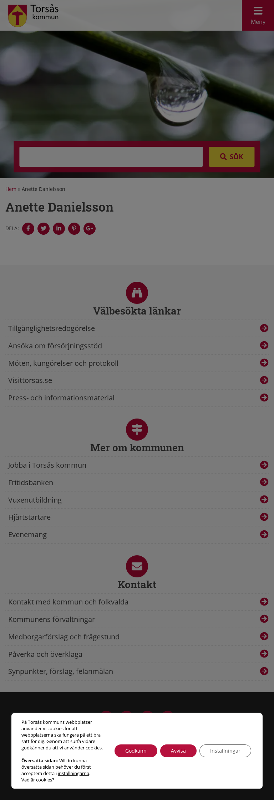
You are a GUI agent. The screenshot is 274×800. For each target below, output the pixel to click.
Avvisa (178, 750)
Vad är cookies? (37, 779)
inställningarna (73, 773)
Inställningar (225, 750)
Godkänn (136, 750)
